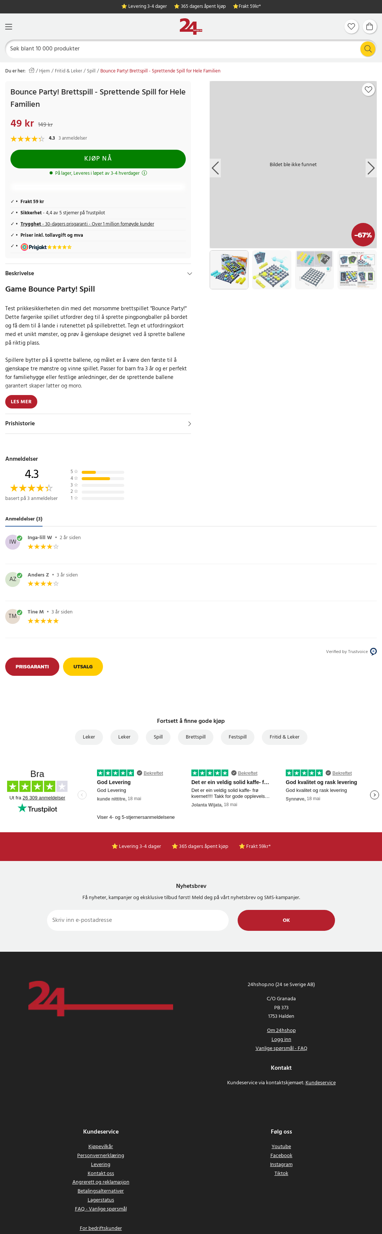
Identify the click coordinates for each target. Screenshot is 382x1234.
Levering (100, 1164)
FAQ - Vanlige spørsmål (101, 1209)
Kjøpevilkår (100, 1147)
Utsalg (83, 667)
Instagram (281, 1164)
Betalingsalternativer (101, 1191)
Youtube (281, 1147)
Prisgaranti (32, 667)
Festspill (238, 737)
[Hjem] (191, 26)
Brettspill (196, 737)
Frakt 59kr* (250, 6)
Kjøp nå (98, 159)
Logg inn (281, 1039)
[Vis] (189, 423)
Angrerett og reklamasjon (100, 1182)
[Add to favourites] (368, 89)
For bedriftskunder (101, 1228)
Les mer (21, 402)
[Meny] (8, 27)
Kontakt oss (101, 1173)
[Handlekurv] (370, 26)
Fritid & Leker (68, 71)
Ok (286, 920)
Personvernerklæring (100, 1155)
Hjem (44, 71)
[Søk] (191, 49)
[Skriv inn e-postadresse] (138, 920)
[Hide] (189, 273)
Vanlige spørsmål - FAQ (281, 1048)
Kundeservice (321, 1083)
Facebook (281, 1155)
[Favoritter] (351, 26)
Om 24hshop (281, 1030)
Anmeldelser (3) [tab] (24, 519)
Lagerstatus (101, 1200)
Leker (89, 737)
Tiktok (281, 1173)
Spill (91, 71)
